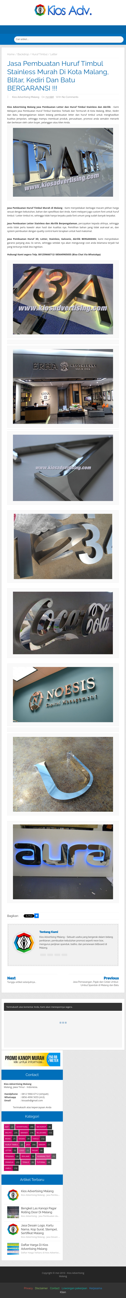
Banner (24, 1132)
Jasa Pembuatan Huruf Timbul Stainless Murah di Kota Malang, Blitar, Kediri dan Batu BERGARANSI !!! (58, 75)
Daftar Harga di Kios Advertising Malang (34, 1246)
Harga (36, 1138)
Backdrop (41, 1126)
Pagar (35, 1150)
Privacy (28, 1288)
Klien (63, 1292)
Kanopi (42, 1144)
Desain (22, 1138)
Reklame (25, 1156)
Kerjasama (95, 1288)
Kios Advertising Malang (37, 1191)
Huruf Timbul (11, 1144)
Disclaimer (41, 1288)
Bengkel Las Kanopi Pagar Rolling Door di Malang (38, 1210)
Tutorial (41, 1162)
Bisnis (8, 1138)
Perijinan (9, 1156)
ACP (7, 1126)
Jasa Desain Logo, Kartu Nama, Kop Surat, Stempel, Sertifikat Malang (39, 1229)
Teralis (25, 1162)
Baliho (8, 1132)
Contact (55, 1288)
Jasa (28, 1144)
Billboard (41, 1132)
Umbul (8, 1168)
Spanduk (9, 1162)
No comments (70, 97)
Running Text (43, 1156)
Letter (8, 1150)
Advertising (22, 1126)
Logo (21, 1150)
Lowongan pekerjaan (74, 1288)
